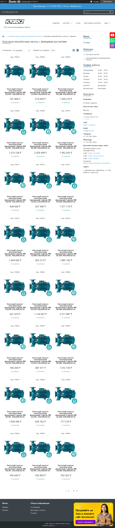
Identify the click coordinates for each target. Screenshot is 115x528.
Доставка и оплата (92, 23)
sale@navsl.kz (88, 131)
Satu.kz (67, 524)
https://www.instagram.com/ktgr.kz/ (97, 163)
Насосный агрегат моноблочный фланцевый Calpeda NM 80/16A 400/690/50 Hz (65, 306)
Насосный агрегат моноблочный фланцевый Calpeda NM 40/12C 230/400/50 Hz (15, 468)
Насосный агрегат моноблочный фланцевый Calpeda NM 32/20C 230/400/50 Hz (40, 414)
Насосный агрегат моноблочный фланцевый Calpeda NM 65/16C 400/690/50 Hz (15, 145)
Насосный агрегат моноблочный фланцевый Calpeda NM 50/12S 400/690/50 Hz (15, 360)
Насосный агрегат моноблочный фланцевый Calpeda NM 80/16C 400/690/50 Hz (15, 414)
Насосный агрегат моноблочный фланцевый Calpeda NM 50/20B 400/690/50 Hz (65, 91)
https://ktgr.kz (93, 158)
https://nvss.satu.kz (96, 156)
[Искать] (110, 12)
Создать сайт (26, 1)
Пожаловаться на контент (64, 526)
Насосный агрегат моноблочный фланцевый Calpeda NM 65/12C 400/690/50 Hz (15, 253)
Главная (55, 23)
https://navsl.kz (89, 125)
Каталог (66, 23)
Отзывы (86, 42)
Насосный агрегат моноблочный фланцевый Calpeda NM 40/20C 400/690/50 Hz (15, 91)
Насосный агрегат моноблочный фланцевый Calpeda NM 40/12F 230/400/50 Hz (15, 199)
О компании (35, 507)
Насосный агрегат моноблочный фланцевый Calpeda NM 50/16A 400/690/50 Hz (65, 199)
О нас (78, 23)
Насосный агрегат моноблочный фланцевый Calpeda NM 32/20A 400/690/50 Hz (65, 414)
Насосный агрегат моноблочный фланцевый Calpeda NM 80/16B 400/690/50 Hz (40, 145)
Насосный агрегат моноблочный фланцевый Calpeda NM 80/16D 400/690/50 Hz (65, 360)
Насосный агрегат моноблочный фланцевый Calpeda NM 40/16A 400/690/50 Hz (65, 468)
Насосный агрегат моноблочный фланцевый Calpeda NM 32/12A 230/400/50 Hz (40, 360)
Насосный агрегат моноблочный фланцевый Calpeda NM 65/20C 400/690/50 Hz (65, 145)
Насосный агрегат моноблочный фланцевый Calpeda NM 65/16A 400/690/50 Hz (65, 253)
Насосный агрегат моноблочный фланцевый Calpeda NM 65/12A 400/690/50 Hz (40, 306)
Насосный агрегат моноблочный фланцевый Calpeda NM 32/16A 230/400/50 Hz (40, 91)
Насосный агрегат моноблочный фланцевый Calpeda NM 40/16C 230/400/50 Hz (40, 468)
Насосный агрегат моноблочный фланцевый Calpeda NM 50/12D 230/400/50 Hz (15, 306)
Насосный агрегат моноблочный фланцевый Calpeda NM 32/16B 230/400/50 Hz (40, 253)
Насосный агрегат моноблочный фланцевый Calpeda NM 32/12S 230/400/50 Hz (40, 199)
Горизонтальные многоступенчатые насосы (25, 36)
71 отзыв (96, 2)
